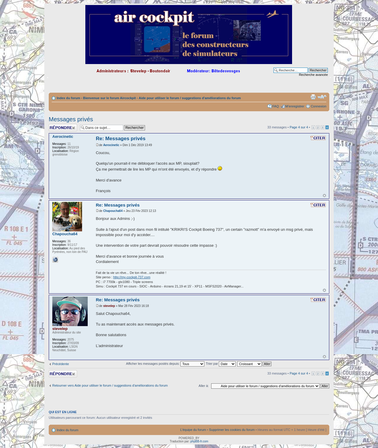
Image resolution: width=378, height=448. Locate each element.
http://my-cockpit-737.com (131, 277)
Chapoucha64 (113, 210)
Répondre (63, 127)
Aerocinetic (111, 145)
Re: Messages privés (120, 138)
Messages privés (71, 119)
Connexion (318, 106)
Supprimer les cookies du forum (232, 429)
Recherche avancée (313, 74)
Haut (324, 195)
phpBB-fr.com (199, 441)
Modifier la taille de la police (322, 96)
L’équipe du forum (193, 429)
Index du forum (68, 98)
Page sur (299, 127)
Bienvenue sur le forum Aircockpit (109, 98)
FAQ (275, 106)
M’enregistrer (294, 106)
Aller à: (204, 385)
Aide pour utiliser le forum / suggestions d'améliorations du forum (190, 98)
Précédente (60, 364)
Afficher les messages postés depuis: (165, 363)
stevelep (109, 306)
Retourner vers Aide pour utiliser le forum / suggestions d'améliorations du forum (110, 385)
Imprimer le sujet (313, 96)
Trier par (221, 363)
